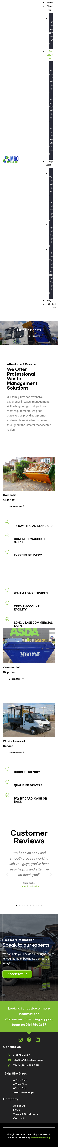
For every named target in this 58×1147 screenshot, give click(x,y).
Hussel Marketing (40, 1137)
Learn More (16, 506)
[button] (7, 874)
